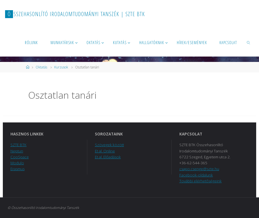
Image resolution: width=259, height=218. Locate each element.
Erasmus (17, 168)
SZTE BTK (18, 144)
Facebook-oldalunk (196, 175)
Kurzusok (61, 67)
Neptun (16, 151)
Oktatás (41, 67)
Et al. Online (105, 151)
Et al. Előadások (108, 156)
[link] (248, 42)
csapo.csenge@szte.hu (199, 168)
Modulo (17, 162)
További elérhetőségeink (200, 181)
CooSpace (19, 156)
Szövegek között (109, 144)
